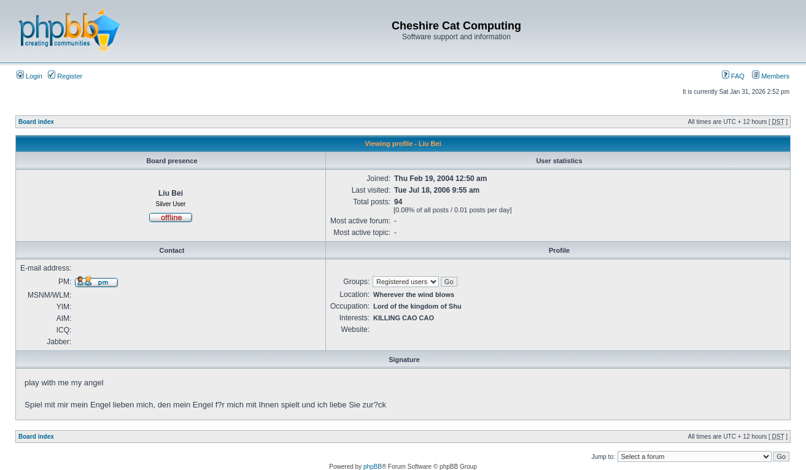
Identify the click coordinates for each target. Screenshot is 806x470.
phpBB (372, 466)
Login (29, 76)
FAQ (733, 76)
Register (65, 76)
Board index (36, 121)
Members (770, 76)
